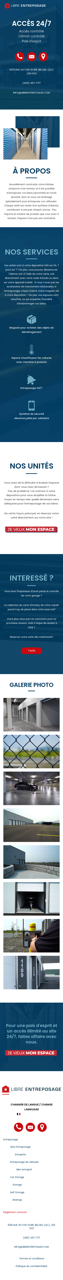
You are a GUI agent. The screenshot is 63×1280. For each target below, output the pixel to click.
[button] (31, 650)
